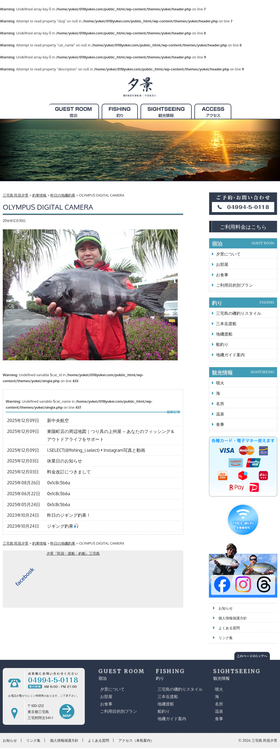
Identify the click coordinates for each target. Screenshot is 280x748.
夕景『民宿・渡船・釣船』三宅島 (73, 553)
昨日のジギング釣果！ (69, 515)
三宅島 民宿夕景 (264, 740)
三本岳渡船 (226, 323)
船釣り (222, 344)
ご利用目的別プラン (234, 285)
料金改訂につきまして (69, 471)
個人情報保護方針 (232, 618)
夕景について (228, 254)
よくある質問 (229, 628)
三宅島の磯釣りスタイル (238, 313)
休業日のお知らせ (64, 461)
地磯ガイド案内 (230, 354)
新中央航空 (58, 420)
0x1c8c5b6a (58, 482)
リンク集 (225, 638)
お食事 (222, 274)
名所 (220, 403)
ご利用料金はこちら (243, 226)
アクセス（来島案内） (136, 740)
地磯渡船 (224, 334)
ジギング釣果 (62, 526)
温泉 (220, 414)
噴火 (220, 382)
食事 (220, 424)
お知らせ (225, 608)
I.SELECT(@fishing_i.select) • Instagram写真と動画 (96, 450)
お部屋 (222, 264)
